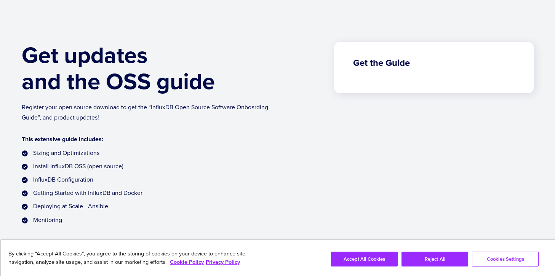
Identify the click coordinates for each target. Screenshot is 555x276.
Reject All (435, 259)
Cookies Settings (505, 259)
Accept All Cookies (364, 259)
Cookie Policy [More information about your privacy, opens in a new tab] (187, 262)
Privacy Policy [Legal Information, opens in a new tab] (223, 262)
